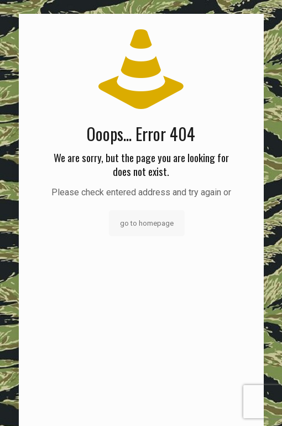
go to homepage (147, 223)
